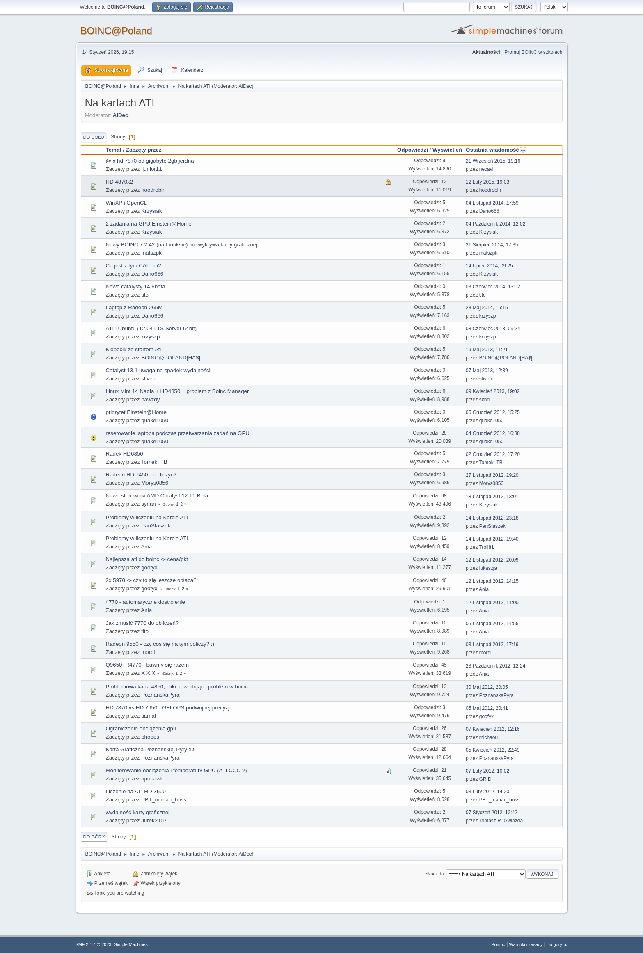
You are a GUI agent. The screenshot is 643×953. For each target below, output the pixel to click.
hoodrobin (153, 190)
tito (145, 295)
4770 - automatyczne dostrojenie (145, 602)
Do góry (94, 836)
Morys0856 (154, 483)
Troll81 (486, 547)
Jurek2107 (154, 820)
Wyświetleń (447, 150)
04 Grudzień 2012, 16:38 (493, 433)
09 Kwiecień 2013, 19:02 (492, 391)
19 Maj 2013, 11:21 (487, 349)
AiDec (245, 86)
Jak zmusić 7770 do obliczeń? (142, 623)
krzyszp (487, 316)
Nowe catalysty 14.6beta (135, 286)
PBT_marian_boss (163, 799)
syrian (148, 504)
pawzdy (150, 399)
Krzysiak (151, 211)
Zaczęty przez (144, 150)
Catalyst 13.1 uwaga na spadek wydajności (158, 370)
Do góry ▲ (557, 944)
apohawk (152, 779)
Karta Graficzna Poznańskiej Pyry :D (150, 749)
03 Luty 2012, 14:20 (487, 791)
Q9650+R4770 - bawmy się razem (147, 665)
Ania (146, 546)
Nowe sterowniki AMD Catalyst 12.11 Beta (157, 496)
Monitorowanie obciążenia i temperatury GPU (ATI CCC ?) (176, 770)
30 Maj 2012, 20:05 (487, 687)
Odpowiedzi (412, 150)
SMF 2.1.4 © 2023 (94, 944)
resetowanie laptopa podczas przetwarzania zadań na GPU (177, 433)
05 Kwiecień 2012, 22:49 (492, 750)
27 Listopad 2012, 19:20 (492, 475)
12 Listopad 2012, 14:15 (492, 581)
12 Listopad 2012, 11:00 (492, 602)
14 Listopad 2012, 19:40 (492, 539)
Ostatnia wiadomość (496, 150)
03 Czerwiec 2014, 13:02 (493, 287)
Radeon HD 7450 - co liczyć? (141, 475)
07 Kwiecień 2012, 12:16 (492, 729)
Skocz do (435, 873)
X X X (148, 673)
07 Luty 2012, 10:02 (487, 771)
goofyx (149, 567)
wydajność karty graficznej (138, 812)
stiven (148, 378)
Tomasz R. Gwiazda (501, 821)
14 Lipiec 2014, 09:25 (489, 266)
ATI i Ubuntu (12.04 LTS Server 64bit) (151, 328)
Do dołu (93, 137)
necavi (486, 169)
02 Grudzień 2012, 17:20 (493, 454)
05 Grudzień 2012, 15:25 (493, 412)
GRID (485, 779)
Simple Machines (131, 944)
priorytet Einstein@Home (136, 412)
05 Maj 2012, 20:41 (487, 708)
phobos (150, 737)
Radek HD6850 (124, 454)
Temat (113, 150)
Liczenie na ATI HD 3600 (136, 791)
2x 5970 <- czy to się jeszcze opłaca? (151, 580)
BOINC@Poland (116, 30)
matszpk (151, 253)
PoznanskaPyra (160, 695)
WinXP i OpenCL (126, 203)
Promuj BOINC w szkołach (533, 52)
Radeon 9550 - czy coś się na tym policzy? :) (160, 644)
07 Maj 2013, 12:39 (487, 370)
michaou (488, 737)
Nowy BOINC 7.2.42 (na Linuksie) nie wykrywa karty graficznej (182, 245)
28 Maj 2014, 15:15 (487, 308)
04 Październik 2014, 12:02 (495, 224)
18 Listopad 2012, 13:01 (492, 497)
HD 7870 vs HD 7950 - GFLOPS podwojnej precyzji (168, 707)
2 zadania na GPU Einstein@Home (149, 224)
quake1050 (154, 420)
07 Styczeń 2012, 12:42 (491, 812)
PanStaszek (155, 526)
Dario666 (489, 211)
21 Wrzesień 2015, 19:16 (493, 161)
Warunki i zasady (526, 944)
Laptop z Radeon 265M (134, 307)
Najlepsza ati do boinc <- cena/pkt (147, 559)
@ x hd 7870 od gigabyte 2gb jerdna (150, 161)
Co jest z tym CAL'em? (133, 265)
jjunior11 (151, 169)
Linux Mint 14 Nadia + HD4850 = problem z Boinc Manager (177, 391)
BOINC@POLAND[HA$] (170, 357)
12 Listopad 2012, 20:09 (492, 560)
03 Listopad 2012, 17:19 (492, 644)
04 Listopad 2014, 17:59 (492, 203)
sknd (484, 400)
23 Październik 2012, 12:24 (495, 666)
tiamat (148, 716)
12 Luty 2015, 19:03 (487, 182)
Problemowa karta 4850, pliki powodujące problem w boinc (177, 687)
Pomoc (498, 944)
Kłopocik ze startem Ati (133, 349)
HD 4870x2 (119, 182)
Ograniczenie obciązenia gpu (141, 728)
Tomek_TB (154, 462)
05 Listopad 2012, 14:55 (492, 623)
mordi (148, 652)
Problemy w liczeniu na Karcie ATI (147, 517)
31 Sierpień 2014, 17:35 (492, 245)
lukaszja (488, 568)
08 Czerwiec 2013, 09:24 (493, 328)
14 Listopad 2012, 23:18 (492, 518)
